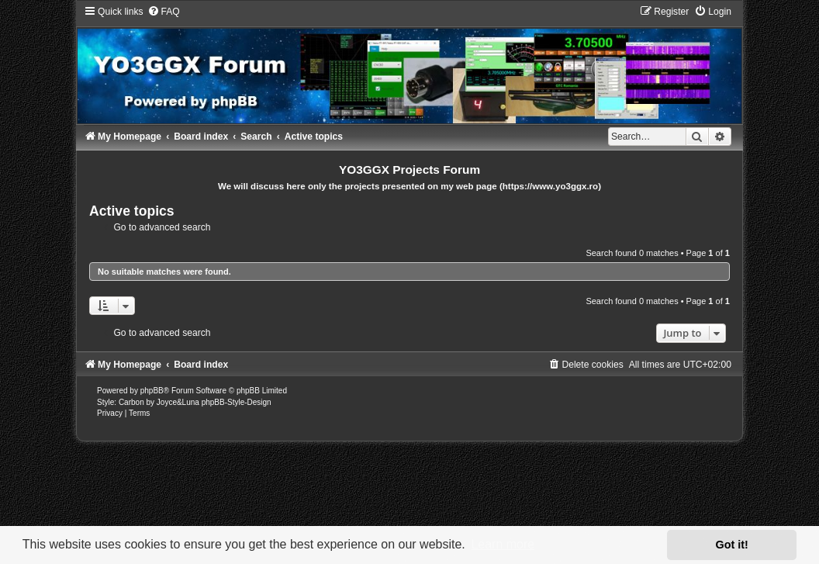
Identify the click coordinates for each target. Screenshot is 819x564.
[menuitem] (163, 11)
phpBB (152, 390)
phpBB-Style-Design (236, 402)
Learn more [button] (502, 544)
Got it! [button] (732, 544)
